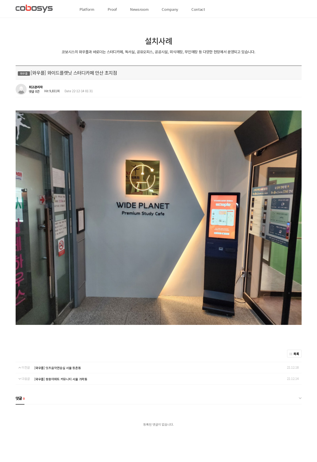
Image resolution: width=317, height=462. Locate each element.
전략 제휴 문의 (41, 424)
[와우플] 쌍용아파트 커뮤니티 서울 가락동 (60, 302)
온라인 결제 (61, 424)
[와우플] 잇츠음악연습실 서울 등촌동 (57, 291)
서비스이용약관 (109, 424)
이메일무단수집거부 (135, 424)
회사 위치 (22, 424)
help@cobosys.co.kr (85, 444)
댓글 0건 (34, 91)
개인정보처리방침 (84, 424)
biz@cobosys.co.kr (44, 444)
